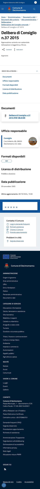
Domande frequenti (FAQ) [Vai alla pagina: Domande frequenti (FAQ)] (12, 422)
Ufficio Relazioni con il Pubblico (14, 410)
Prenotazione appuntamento (13, 429)
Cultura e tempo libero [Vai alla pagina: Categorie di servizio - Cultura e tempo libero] (11, 340)
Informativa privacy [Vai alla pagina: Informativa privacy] (10, 447)
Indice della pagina (10, 71)
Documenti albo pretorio (10, 19)
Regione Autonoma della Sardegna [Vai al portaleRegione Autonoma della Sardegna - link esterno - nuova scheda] (14, 2)
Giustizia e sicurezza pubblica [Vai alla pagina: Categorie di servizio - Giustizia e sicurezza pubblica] (13, 331)
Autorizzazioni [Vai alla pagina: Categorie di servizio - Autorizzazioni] (8, 350)
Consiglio (8, 138)
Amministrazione (14, 17)
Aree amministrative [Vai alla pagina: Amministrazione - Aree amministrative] (10, 281)
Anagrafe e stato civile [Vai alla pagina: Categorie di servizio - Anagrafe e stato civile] (11, 324)
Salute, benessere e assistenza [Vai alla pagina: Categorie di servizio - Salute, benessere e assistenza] (14, 311)
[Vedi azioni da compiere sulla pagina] (17, 49)
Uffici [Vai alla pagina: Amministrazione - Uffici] (5, 284)
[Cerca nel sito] (34, 9)
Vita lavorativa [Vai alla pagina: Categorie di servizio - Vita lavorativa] (8, 314)
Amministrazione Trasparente (13, 437)
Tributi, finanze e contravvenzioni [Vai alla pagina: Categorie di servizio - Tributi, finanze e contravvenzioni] (15, 336)
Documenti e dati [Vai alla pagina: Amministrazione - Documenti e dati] (9, 298)
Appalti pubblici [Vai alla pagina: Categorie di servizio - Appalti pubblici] (8, 353)
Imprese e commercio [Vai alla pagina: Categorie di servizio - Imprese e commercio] (10, 346)
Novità (6, 362)
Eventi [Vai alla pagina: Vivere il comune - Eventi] (5, 386)
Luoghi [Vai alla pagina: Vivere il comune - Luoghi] (5, 383)
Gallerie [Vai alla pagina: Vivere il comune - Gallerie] (6, 389)
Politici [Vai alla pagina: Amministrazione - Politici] (5, 291)
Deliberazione (6, 22)
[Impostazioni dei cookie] (4, 485)
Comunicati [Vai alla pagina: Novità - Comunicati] (7, 372)
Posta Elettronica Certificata (13, 414)
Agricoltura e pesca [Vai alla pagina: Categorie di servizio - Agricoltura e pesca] (10, 356)
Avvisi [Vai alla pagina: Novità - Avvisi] (5, 369)
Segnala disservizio (10, 426)
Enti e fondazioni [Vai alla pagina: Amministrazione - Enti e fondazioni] (9, 287)
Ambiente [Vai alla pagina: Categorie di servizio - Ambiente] (6, 343)
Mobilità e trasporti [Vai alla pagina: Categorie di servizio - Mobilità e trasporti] (10, 318)
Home (3, 17)
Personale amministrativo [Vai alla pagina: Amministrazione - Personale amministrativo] (12, 294)
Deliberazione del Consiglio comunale (14, 24)
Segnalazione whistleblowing (13, 441)
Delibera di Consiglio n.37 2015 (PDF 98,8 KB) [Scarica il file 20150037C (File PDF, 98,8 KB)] (19, 116)
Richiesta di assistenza (11, 432)
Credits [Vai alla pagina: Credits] (19, 482)
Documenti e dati (29, 17)
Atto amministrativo (28, 19)
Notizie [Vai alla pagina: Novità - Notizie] (5, 366)
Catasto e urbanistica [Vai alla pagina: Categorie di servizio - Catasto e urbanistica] (10, 321)
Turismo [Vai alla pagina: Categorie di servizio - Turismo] (6, 328)
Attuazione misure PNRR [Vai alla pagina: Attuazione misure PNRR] (12, 454)
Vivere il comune (10, 378)
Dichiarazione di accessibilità (13, 444)
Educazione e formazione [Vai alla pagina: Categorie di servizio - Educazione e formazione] (12, 308)
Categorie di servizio (12, 303)
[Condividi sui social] (6, 49)
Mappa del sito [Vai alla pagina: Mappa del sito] (8, 482)
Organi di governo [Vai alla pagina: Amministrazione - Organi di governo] (9, 277)
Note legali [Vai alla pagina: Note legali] (7, 451)
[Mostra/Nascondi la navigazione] (2, 9)
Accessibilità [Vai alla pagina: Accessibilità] (29, 482)
